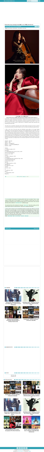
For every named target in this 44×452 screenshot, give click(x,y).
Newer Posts (8, 228)
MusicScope (10, 215)
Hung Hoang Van (20, 451)
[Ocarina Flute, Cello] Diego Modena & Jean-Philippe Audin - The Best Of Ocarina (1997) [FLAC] (13, 303)
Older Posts (36, 228)
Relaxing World (20, 449)
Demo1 (24, 176)
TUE (9, 26)
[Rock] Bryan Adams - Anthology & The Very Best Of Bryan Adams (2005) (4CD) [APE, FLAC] (31, 303)
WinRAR (22, 215)
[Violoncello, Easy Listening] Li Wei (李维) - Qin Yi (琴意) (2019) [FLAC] (19, 24)
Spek (14, 215)
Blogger (29, 451)
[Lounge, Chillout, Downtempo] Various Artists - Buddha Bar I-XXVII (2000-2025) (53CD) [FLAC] (31, 430)
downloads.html (18, 202)
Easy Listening (9, 28)
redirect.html (26, 205)
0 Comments (19, 26)
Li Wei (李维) (20, 28)
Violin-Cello (24, 28)
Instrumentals (14, 28)
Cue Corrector (17, 215)
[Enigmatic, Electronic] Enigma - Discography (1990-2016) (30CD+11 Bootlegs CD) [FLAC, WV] (13, 320)
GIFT (18, 176)
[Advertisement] (22, 16)
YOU (21, 176)
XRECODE (26, 215)
